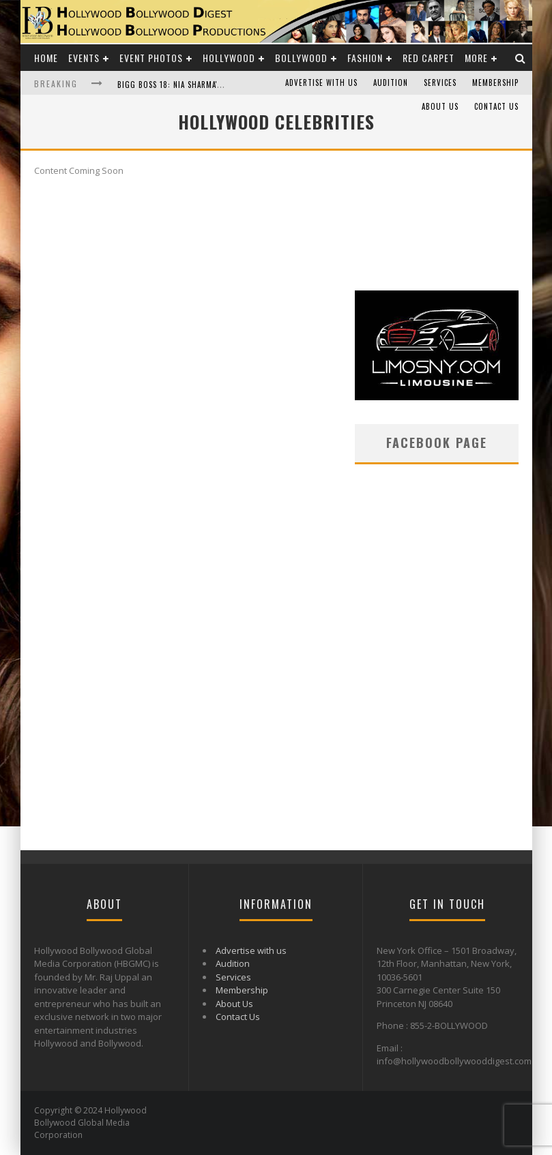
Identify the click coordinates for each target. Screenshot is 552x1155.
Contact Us (496, 106)
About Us (440, 106)
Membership (495, 82)
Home (46, 57)
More (476, 57)
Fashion (365, 57)
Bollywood (301, 57)
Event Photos (151, 57)
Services (440, 82)
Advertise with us (321, 82)
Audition (390, 82)
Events (84, 57)
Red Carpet (428, 57)
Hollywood (229, 57)
